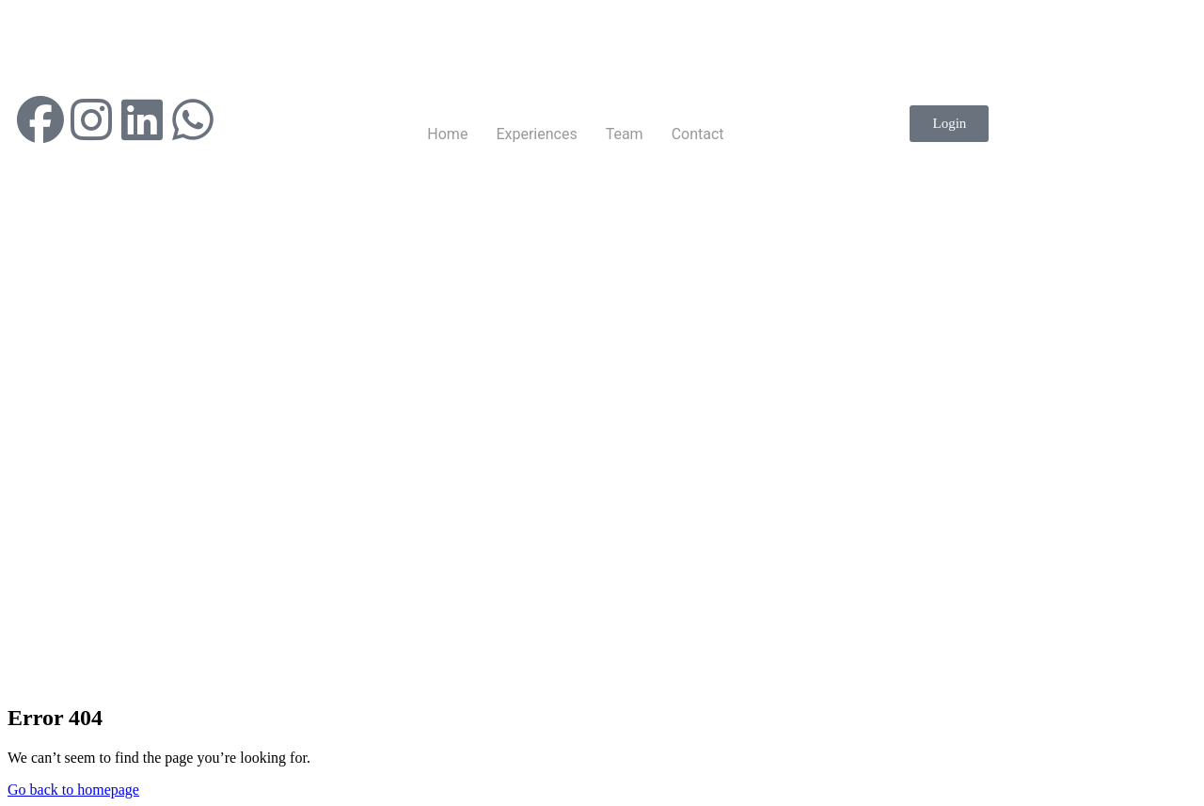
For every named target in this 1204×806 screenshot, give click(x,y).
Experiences (536, 134)
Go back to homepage (73, 790)
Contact (698, 134)
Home (447, 134)
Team (624, 134)
